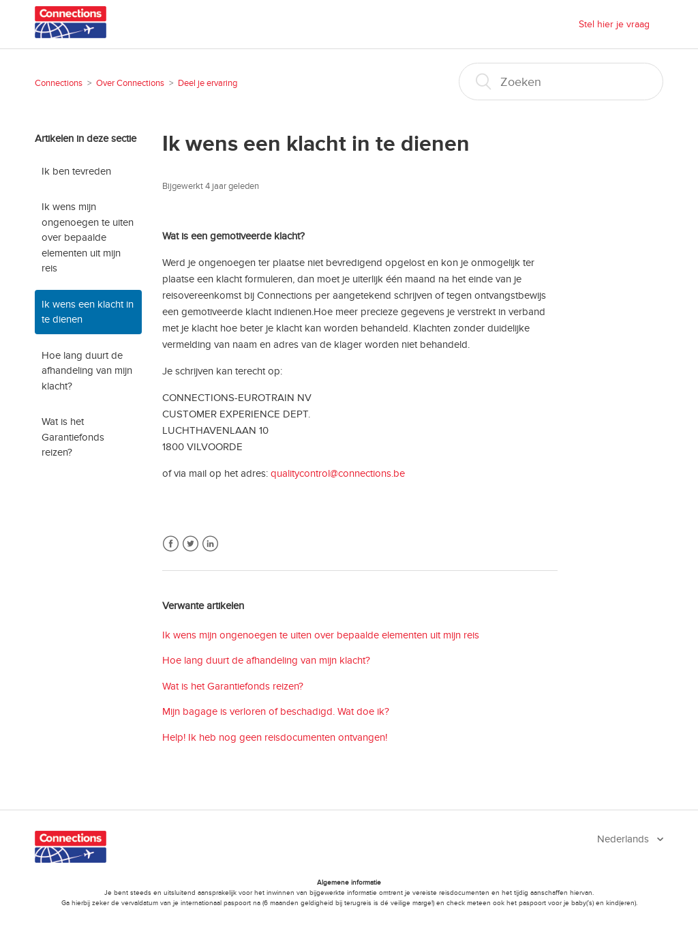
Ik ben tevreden (76, 171)
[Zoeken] (561, 81)
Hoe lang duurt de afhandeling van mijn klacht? (87, 370)
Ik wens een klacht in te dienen (88, 312)
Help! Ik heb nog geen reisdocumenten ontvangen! (274, 737)
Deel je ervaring (207, 83)
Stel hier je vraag (614, 24)
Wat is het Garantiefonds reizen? (73, 436)
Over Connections (130, 83)
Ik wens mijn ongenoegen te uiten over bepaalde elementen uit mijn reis (88, 237)
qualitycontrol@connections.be (338, 473)
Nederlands (624, 839)
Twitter (190, 543)
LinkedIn (210, 543)
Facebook (170, 543)
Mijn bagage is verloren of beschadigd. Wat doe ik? (275, 711)
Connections (58, 83)
